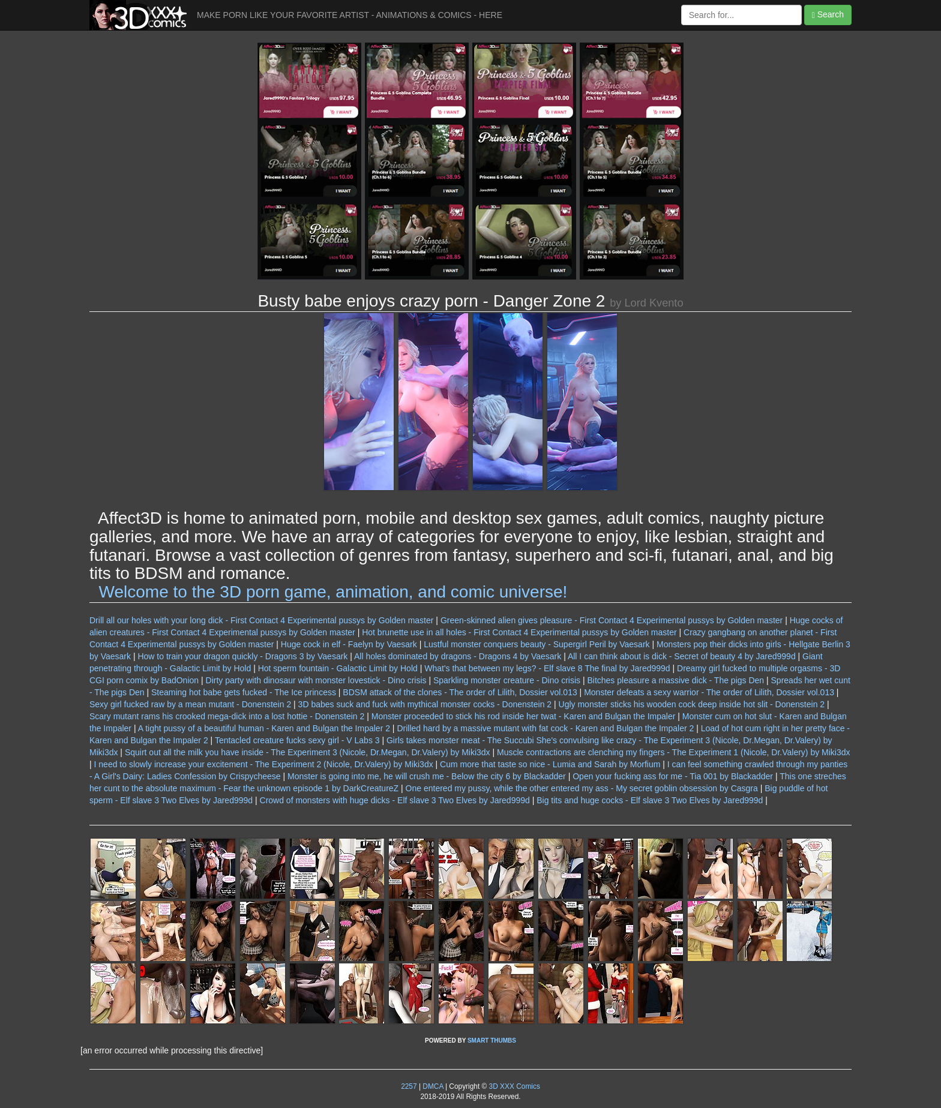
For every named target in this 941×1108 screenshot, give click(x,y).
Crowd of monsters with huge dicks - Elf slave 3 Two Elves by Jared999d (395, 800)
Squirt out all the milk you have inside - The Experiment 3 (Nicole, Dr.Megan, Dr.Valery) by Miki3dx (307, 752)
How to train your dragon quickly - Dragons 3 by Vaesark (242, 656)
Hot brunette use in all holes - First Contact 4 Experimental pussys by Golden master (519, 632)
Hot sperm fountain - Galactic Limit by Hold (338, 668)
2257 (408, 1086)
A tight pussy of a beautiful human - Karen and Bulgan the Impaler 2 (264, 728)
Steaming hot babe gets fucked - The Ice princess (243, 692)
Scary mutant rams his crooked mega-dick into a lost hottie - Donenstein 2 (226, 716)
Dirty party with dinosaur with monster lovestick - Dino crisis (316, 680)
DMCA (432, 1086)
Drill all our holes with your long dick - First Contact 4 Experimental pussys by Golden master (261, 620)
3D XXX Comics (513, 1086)
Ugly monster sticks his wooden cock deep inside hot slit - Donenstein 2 (692, 704)
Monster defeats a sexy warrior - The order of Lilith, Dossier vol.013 (709, 692)
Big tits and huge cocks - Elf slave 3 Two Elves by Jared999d (650, 800)
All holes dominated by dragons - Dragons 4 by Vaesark (457, 656)
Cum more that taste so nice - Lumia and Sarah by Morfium (550, 764)
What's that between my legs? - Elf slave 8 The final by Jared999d (547, 668)
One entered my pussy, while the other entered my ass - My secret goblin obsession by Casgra (582, 788)
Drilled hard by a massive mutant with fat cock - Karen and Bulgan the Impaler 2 (545, 728)
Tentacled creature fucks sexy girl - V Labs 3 (297, 740)
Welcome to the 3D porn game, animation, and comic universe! (333, 591)
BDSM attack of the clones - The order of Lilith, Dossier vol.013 (460, 692)
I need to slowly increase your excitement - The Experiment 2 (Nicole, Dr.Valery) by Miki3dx (263, 764)
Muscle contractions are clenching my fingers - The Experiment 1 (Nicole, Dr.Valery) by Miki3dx (673, 752)
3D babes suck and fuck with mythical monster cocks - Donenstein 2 (425, 704)
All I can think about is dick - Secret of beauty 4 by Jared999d (682, 656)
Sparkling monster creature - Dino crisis (506, 680)
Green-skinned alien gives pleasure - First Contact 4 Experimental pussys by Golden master (611, 620)
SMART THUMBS (491, 1040)
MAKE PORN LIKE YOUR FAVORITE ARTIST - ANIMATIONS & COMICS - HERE (349, 15)
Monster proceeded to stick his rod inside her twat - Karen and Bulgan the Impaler (523, 716)
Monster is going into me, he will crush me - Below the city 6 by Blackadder (426, 776)
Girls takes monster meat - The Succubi (460, 740)
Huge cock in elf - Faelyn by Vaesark (349, 644)
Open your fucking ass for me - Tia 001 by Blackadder (673, 776)
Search (828, 15)
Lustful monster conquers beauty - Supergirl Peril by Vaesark (536, 644)
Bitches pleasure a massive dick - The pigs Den (675, 680)
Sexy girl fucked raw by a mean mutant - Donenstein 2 (190, 704)
